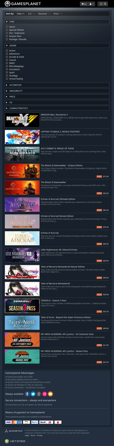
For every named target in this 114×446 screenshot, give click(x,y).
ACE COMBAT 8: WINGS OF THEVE (57, 148)
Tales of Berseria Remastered (55, 283)
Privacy (39, 435)
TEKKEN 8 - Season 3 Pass (53, 300)
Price (58, 13)
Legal (27, 435)
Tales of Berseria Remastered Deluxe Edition (63, 267)
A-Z (31, 13)
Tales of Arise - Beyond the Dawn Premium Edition (66, 317)
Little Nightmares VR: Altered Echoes (59, 250)
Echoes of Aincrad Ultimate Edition (58, 199)
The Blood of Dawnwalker (53, 182)
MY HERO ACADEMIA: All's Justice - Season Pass (64, 351)
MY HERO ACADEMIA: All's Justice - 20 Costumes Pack (67, 334)
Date (21, 13)
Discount (44, 13)
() (84, 4)
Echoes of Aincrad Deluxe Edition (57, 216)
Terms (33, 435)
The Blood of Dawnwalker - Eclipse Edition (62, 165)
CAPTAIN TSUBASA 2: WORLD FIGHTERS (60, 131)
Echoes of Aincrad (50, 233)
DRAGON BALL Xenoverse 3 (54, 114)
